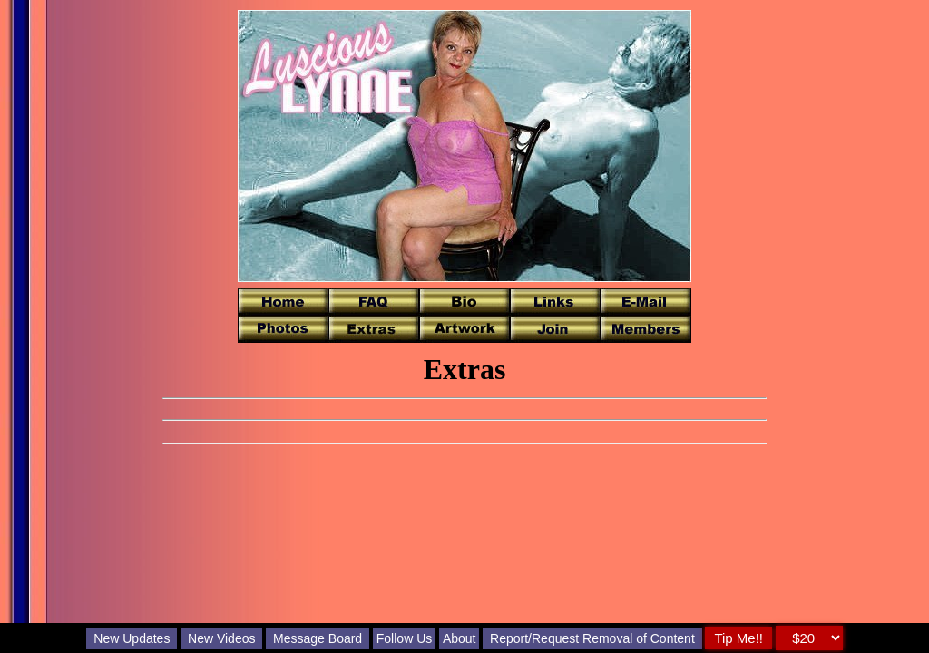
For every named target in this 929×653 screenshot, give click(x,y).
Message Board (317, 638)
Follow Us (404, 638)
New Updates (131, 638)
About (459, 638)
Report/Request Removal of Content (592, 638)
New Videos (221, 638)
